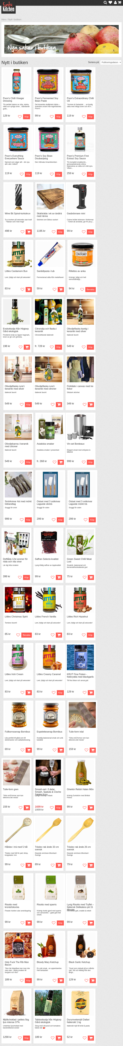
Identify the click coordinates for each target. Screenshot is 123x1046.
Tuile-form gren (10, 618)
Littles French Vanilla (13, 502)
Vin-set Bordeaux (11, 387)
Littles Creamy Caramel (106, 502)
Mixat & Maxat (40, 1007)
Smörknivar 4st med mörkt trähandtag (44, 388)
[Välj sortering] (111, 62)
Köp (55, 290)
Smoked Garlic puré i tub (15, 906)
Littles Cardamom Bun (45, 214)
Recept (36, 1002)
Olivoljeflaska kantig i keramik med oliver (74, 272)
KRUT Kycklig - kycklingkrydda (10, 850)
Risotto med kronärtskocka (71, 676)
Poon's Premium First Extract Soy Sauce (44, 157)
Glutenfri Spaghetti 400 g (107, 791)
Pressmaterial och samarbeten (64, 1005)
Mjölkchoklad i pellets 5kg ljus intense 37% (14, 792)
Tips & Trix (38, 1004)
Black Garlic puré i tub (45, 906)
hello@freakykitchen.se (50, 1035)
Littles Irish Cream (73, 502)
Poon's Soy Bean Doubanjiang (11, 157)
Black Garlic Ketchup (105, 733)
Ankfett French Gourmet (107, 849)
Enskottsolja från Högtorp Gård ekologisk (15, 272)
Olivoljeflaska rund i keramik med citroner (13, 330)
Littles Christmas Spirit (106, 444)
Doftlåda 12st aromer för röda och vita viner (15, 445)
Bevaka (114, 232)
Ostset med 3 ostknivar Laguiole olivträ (75, 388)
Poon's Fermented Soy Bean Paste (45, 99)
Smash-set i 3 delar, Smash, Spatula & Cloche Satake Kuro (44, 620)
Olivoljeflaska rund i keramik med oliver (104, 272)
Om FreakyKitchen (64, 1002)
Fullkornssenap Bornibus (46, 560)
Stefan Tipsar (39, 1009)
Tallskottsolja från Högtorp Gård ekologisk (46, 792)
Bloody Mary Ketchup (75, 733)
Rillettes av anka (103, 214)
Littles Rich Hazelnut (44, 502)
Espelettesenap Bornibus (72, 561)
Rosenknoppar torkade (106, 906)
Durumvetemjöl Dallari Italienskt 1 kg (75, 792)
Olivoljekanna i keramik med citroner (76, 330)
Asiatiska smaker (103, 329)
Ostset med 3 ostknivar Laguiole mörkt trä (106, 388)
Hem (3, 19)
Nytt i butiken (14, 19)
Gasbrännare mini (12, 214)
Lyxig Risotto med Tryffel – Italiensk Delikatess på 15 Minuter (15, 736)
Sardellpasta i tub (73, 214)
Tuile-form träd (102, 560)
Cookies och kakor (64, 1010)
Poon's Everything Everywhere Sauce (104, 99)
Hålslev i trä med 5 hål (106, 618)
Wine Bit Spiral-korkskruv (72, 157)
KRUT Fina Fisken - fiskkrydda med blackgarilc (13, 563)
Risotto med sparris (104, 675)
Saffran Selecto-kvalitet (45, 444)
